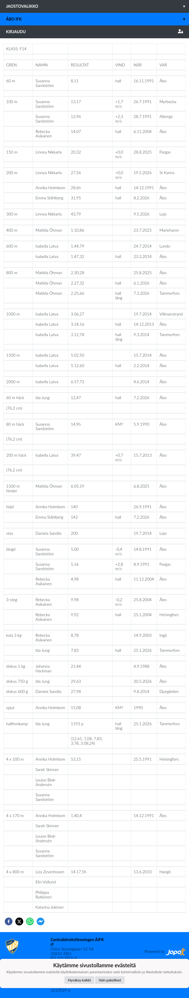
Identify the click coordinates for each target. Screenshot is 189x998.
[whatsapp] (30, 921)
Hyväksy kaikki (79, 980)
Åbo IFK (97, 19)
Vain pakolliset (110, 980)
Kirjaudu (94, 31)
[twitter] (19, 921)
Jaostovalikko (97, 6)
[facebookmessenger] (40, 921)
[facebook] (9, 921)
